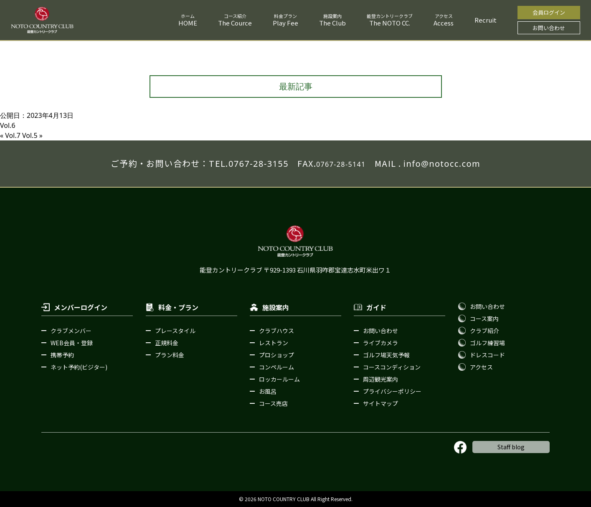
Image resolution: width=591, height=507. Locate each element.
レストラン (273, 343)
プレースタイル (175, 330)
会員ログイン (549, 12)
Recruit (485, 19)
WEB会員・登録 (72, 343)
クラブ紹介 (484, 330)
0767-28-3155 (258, 163)
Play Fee (285, 22)
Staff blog (511, 447)
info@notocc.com (441, 163)
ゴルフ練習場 (487, 343)
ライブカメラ (380, 343)
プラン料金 (169, 355)
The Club (332, 22)
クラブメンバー (71, 330)
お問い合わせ (549, 28)
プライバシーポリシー (392, 391)
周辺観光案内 (380, 379)
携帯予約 (62, 355)
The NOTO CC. (389, 22)
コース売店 (273, 403)
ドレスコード (487, 355)
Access (444, 22)
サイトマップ (380, 403)
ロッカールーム (279, 379)
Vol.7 (12, 135)
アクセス (481, 367)
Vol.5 (30, 135)
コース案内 (484, 318)
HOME (187, 22)
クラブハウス (276, 330)
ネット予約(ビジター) (79, 367)
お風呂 (267, 391)
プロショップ (276, 355)
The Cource (235, 22)
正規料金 (166, 343)
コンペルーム (276, 367)
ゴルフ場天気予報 (386, 355)
